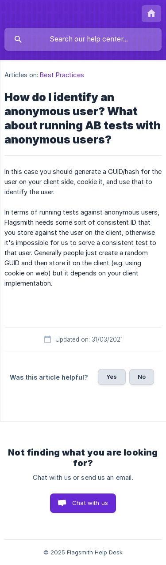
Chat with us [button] (90, 502)
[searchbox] (83, 39)
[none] (151, 13)
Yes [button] (111, 376)
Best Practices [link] (62, 75)
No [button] (142, 376)
